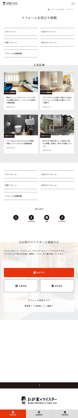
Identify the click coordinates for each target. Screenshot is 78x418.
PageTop (39, 385)
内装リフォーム (11, 42)
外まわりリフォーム (49, 42)
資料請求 (65, 415)
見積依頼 (39, 415)
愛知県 (27, 306)
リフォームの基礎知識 (13, 53)
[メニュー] (73, 3)
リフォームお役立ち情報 (58, 9)
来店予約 (13, 415)
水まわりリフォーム (49, 31)
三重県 (49, 306)
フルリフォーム (11, 31)
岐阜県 (38, 306)
